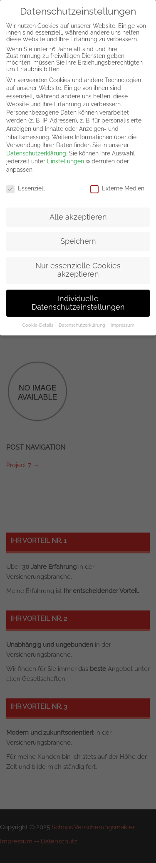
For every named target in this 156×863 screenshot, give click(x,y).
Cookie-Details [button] (37, 325)
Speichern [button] (78, 241)
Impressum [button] (122, 325)
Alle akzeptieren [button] (78, 217)
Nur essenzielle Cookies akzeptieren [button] (78, 270)
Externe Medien (117, 188)
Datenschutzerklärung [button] (82, 325)
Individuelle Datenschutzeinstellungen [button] (78, 303)
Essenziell (25, 188)
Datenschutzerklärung (36, 153)
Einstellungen (65, 161)
